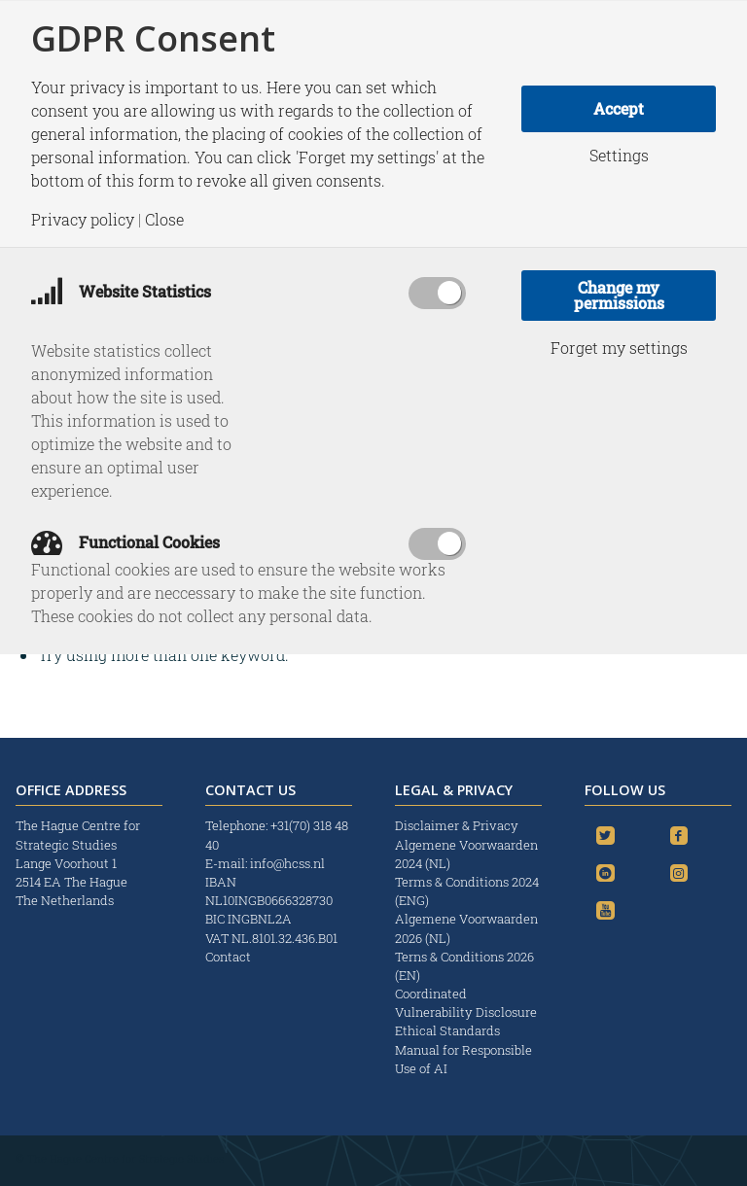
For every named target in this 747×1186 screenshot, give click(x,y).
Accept (618, 108)
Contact (228, 956)
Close (164, 219)
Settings (619, 155)
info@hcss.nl (287, 863)
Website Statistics (121, 291)
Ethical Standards (447, 1030)
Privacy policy (82, 219)
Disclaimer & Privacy (456, 825)
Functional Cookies (125, 542)
